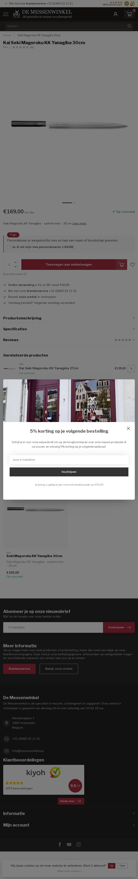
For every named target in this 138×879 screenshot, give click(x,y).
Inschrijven (69, 472)
